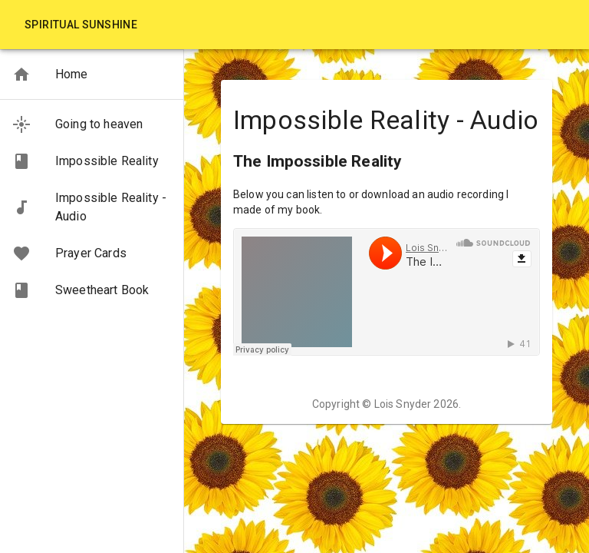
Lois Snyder (403, 404)
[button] (91, 74)
